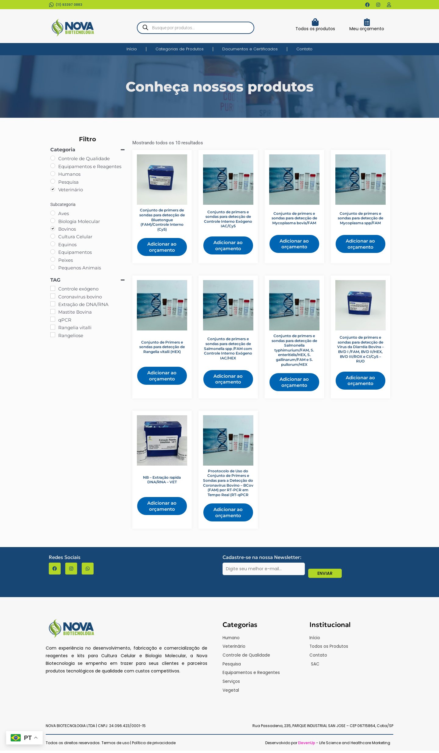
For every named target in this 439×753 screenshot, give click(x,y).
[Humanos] (52, 173)
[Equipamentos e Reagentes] (52, 165)
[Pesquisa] (52, 181)
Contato (304, 49)
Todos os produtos (315, 29)
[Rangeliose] (52, 334)
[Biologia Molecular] (52, 220)
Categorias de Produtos (179, 49)
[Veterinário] (52, 189)
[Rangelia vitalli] (52, 327)
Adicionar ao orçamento (162, 247)
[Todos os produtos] (315, 22)
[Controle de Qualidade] (52, 158)
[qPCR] (52, 319)
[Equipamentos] (52, 251)
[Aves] (52, 213)
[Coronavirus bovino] (52, 296)
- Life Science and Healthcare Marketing (344, 745)
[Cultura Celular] (52, 236)
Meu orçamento (366, 29)
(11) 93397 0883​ (68, 4)
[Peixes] (52, 259)
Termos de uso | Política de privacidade (139, 745)
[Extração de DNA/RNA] (52, 303)
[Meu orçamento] (367, 22)
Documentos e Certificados (250, 49)
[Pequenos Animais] (52, 267)
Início (132, 49)
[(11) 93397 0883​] (51, 4)
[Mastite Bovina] (52, 311)
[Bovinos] (52, 228)
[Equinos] (52, 243)
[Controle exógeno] (52, 288)
